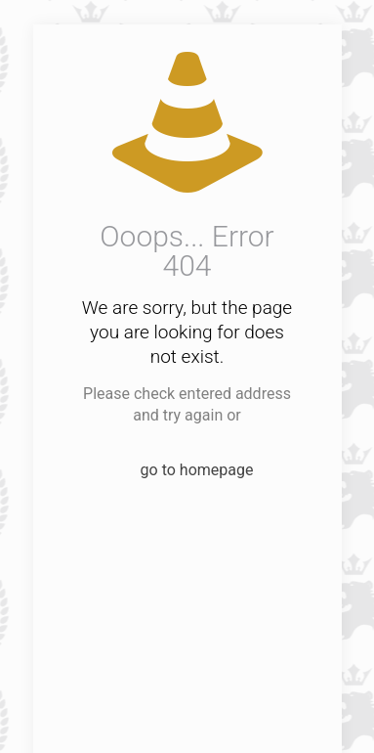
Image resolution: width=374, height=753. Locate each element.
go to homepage (197, 470)
